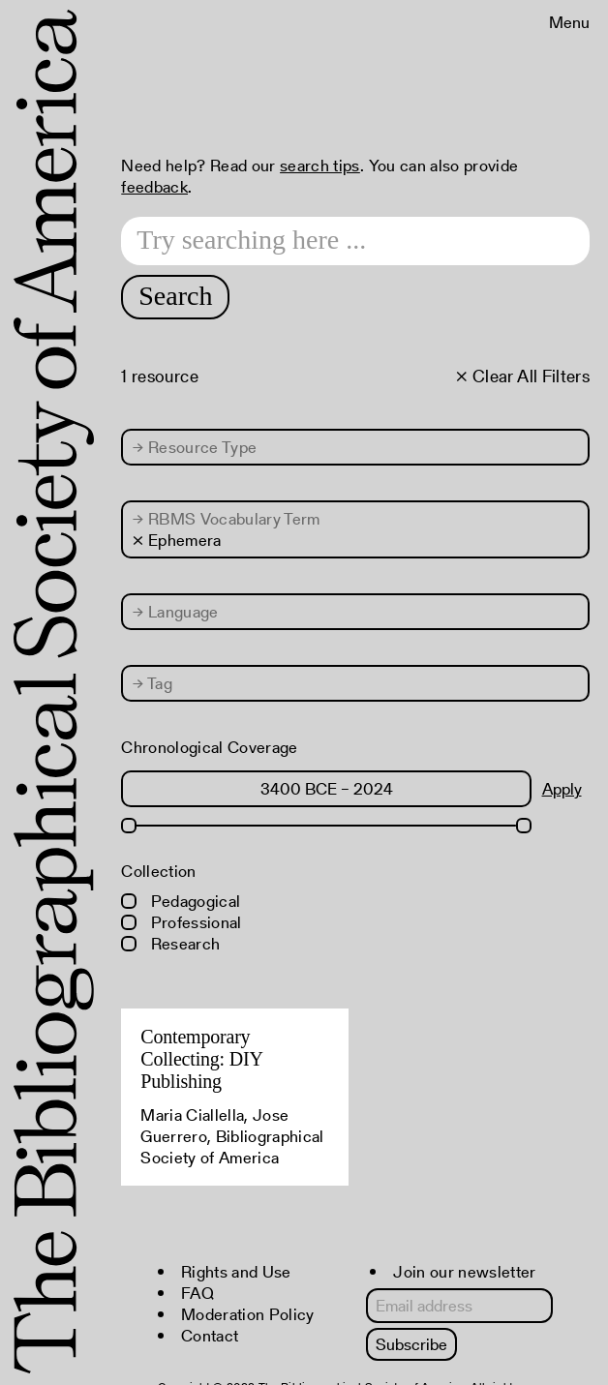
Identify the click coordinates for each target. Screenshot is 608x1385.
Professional (181, 922)
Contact (209, 1335)
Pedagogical (180, 901)
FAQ (197, 1293)
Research (170, 943)
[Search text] (355, 241)
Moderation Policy (248, 1314)
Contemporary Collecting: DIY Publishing (201, 1059)
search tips (320, 165)
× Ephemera (177, 540)
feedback (154, 186)
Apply (562, 788)
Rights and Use (236, 1271)
